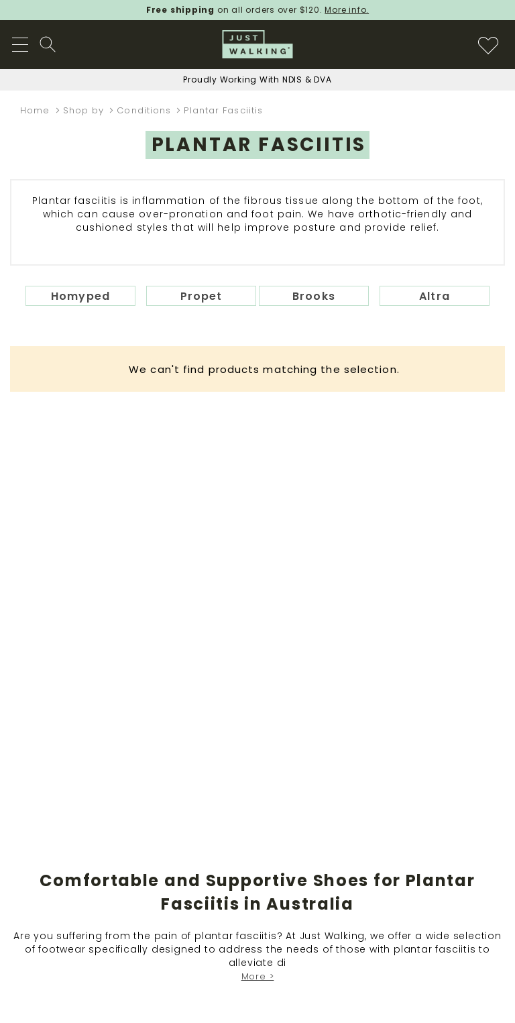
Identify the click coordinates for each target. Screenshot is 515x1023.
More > (257, 976)
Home (37, 110)
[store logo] (258, 44)
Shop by (85, 110)
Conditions (145, 110)
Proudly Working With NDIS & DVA (257, 79)
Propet (201, 296)
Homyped (80, 296)
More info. (347, 9)
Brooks (313, 296)
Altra (434, 296)
